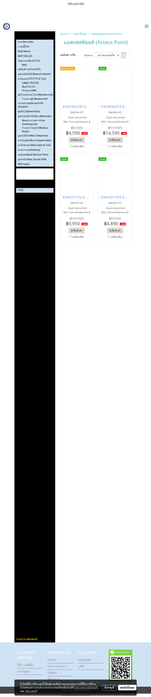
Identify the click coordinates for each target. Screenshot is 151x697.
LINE (81, 666)
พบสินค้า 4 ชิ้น (68, 55)
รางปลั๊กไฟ (23, 46)
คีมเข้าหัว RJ (28, 86)
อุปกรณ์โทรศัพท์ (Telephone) (33, 135)
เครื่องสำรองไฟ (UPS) (29, 69)
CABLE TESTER (30, 83)
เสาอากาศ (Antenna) (29, 150)
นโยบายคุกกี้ (31, 691)
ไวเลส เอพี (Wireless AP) (35, 99)
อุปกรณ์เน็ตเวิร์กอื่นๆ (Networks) (34, 116)
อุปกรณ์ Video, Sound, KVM (32, 159)
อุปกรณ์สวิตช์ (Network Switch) (34, 74)
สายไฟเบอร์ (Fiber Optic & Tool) (34, 145)
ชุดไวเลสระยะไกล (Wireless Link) (35, 94)
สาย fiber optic (25, 41)
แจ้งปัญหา (24, 671)
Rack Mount (24, 51)
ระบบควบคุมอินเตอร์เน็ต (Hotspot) (30, 105)
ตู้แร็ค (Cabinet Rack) (29, 111)
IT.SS (20, 190)
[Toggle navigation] (146, 26)
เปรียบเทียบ (78, 146)
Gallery (52, 672)
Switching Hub (29, 124)
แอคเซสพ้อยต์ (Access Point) (33, 154)
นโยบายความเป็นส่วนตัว (86, 687)
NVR (24, 65)
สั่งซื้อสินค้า (77, 140)
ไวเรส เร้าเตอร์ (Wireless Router (35, 129)
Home (52, 660)
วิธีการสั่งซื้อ (25, 665)
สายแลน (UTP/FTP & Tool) (32, 78)
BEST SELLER (25, 56)
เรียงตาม (89, 55)
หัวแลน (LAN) (29, 90)
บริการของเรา (57, 666)
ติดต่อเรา (54, 679)
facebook (84, 660)
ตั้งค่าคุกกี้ (109, 687)
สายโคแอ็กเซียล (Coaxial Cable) (34, 140)
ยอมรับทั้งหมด (127, 687)
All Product (24, 164)
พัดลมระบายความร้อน (33, 120)
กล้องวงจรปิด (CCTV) (29, 60)
